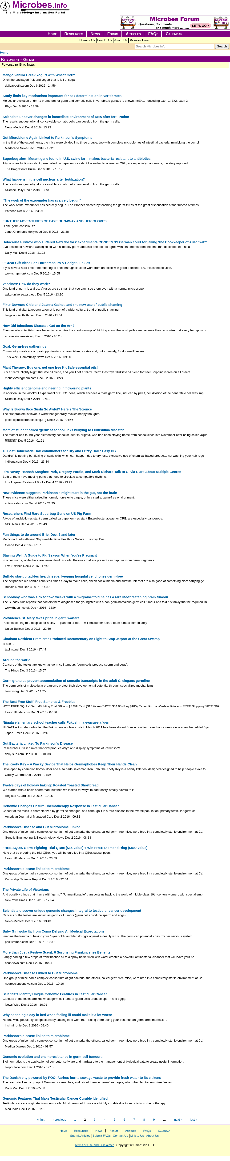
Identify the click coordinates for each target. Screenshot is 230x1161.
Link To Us (104, 40)
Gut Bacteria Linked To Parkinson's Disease (38, 743)
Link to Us (137, 1135)
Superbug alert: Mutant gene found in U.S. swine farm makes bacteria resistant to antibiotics (76, 158)
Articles (133, 34)
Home (52, 34)
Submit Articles (80, 1135)
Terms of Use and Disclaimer (94, 1145)
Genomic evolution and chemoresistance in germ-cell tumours (52, 1057)
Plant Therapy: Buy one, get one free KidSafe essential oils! (50, 367)
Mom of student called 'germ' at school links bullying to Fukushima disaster (63, 430)
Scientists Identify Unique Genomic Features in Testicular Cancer (55, 994)
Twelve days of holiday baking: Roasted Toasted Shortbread (51, 785)
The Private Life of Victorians (26, 889)
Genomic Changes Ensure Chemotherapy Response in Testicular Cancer (61, 806)
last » (193, 1119)
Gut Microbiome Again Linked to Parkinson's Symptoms (47, 137)
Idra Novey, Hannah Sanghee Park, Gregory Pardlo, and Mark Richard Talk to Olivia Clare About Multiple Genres (92, 472)
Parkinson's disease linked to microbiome (36, 1036)
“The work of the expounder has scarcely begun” (42, 200)
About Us (120, 40)
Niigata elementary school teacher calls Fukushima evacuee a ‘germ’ (57, 722)
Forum (112, 34)
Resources (73, 34)
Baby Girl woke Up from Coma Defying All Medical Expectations (54, 931)
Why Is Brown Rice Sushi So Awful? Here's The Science (47, 409)
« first (40, 1119)
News (95, 34)
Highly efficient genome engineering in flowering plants (47, 388)
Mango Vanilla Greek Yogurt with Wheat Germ (39, 75)
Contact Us (87, 40)
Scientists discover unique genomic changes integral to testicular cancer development (72, 910)
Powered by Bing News (18, 64)
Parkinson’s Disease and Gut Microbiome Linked (42, 827)
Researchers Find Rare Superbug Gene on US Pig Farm (47, 513)
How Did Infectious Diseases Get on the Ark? (38, 326)
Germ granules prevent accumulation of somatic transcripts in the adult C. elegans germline (76, 681)
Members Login (139, 40)
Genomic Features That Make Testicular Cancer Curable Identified (55, 1098)
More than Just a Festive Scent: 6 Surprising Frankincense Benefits (56, 952)
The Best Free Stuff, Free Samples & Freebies (39, 702)
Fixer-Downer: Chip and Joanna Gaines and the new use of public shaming (62, 305)
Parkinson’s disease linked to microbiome (36, 869)
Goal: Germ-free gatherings (24, 346)
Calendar (174, 34)
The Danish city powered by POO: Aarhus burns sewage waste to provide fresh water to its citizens (82, 1078)
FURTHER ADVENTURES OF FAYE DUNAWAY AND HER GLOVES (55, 221)
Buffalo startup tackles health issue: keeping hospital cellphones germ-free (63, 576)
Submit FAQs (102, 1135)
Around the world (16, 660)
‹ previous (59, 1119)
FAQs (153, 34)
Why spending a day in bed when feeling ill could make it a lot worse (57, 1015)
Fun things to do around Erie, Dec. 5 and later (39, 534)
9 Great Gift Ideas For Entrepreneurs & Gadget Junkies (46, 263)
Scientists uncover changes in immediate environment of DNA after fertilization (66, 117)
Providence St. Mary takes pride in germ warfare (41, 618)
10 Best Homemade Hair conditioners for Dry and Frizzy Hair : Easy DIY (60, 451)
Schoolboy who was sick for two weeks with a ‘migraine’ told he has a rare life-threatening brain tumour (85, 597)
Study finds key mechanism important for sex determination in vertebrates (62, 96)
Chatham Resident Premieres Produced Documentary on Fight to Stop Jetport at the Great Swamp (81, 639)
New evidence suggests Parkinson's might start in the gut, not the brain (60, 493)
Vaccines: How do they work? (26, 284)
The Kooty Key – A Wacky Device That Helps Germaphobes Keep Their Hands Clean (70, 764)
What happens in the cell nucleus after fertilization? (44, 179)
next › (178, 1119)
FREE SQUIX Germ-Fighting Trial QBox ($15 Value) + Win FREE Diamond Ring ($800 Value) (75, 848)
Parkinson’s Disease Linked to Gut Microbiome (40, 973)
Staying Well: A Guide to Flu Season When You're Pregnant (50, 555)
